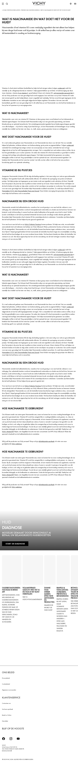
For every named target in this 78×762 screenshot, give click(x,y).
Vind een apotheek (7, 709)
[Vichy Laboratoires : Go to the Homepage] (39, 4)
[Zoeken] (7, 4)
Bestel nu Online (6, 715)
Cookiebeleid (6, 684)
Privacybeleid (6, 678)
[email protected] (7, 751)
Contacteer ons (6, 703)
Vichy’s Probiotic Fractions (33, 224)
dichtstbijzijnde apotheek (46, 441)
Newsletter (5, 721)
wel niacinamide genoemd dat (63, 93)
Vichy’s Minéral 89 (8, 432)
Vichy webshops (17, 444)
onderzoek (61, 88)
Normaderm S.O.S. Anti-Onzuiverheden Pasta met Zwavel (20, 191)
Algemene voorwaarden (9, 690)
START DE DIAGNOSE (15, 543)
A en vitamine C (23, 93)
